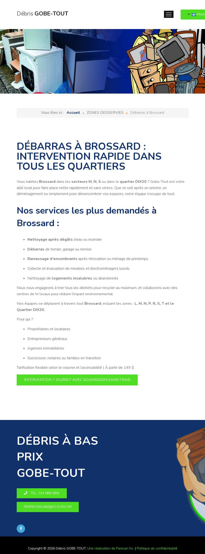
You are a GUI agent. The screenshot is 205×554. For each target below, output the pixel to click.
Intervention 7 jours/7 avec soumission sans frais (77, 379)
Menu (168, 14)
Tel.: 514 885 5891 (42, 493)
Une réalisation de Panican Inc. (110, 548)
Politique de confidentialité (157, 548)
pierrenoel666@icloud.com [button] (48, 506)
